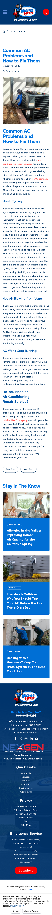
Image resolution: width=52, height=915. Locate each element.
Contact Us (26, 791)
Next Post (28, 469)
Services (26, 776)
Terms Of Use (26, 817)
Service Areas (26, 788)
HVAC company (40, 178)
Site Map (26, 825)
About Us (26, 773)
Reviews (26, 780)
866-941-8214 (26, 715)
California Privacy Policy (26, 810)
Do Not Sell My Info (26, 813)
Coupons (26, 784)
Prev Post (10, 469)
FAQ (26, 821)
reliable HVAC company (15, 420)
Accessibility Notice (26, 806)
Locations (26, 870)
